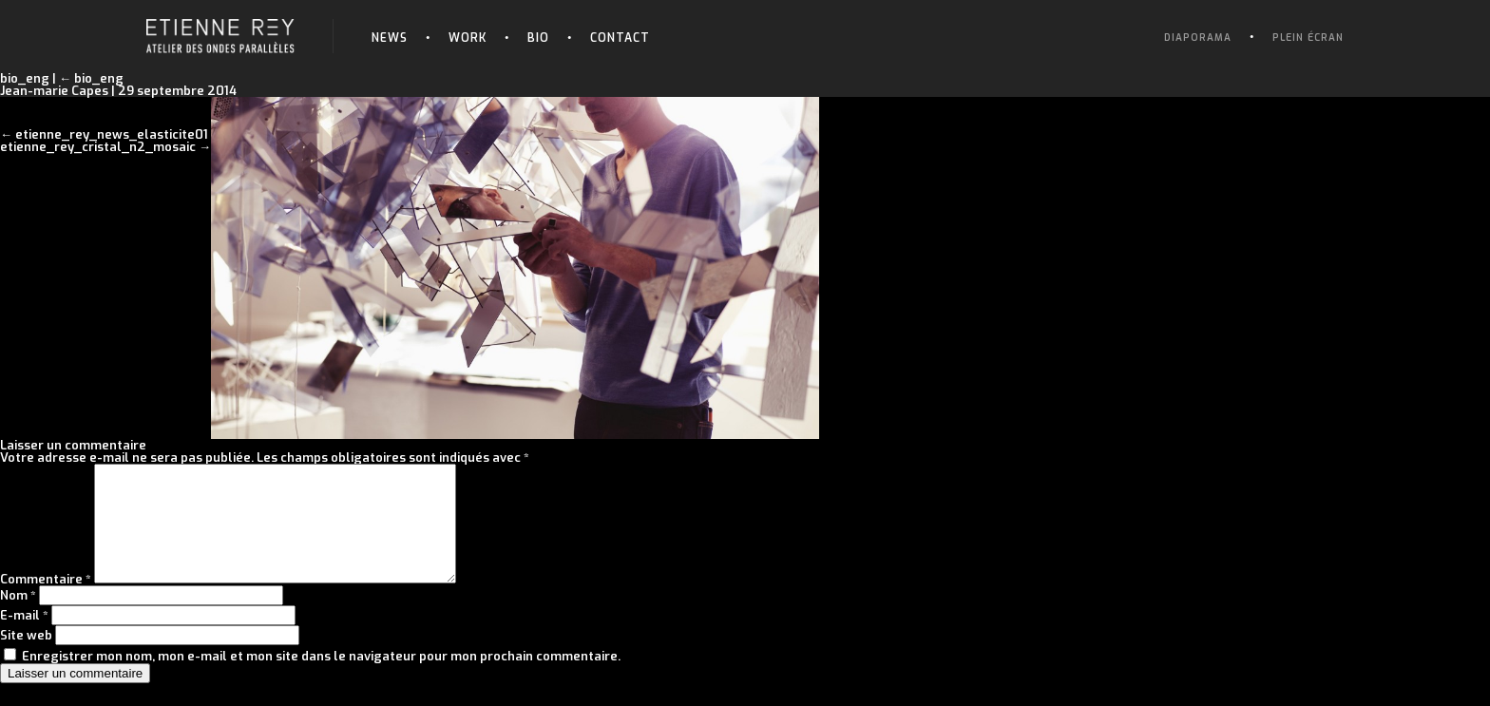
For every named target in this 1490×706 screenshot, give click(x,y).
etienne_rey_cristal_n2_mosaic (98, 147)
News (390, 38)
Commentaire (45, 602)
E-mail (24, 638)
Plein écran (1308, 37)
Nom (18, 618)
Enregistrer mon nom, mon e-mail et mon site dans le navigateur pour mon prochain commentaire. (321, 679)
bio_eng (91, 78)
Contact (620, 38)
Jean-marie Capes (54, 91)
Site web (26, 658)
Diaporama (1198, 37)
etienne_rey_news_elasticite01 (111, 134)
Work (468, 38)
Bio (538, 38)
